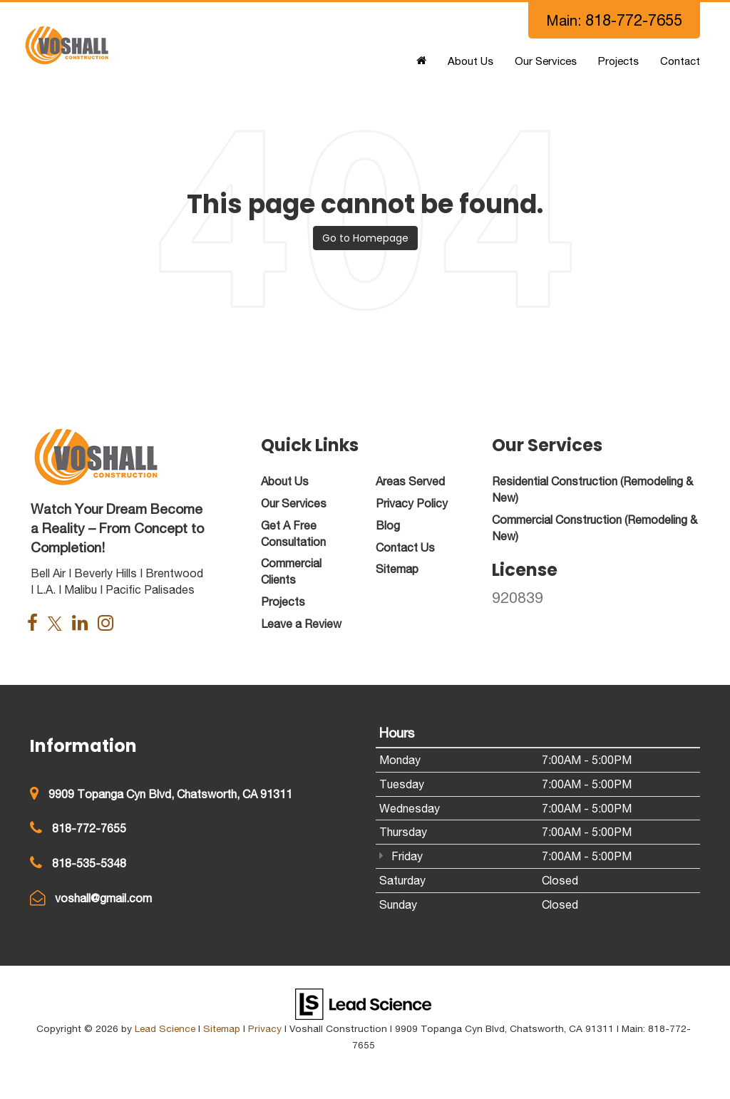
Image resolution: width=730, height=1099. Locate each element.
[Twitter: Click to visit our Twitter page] (58, 624)
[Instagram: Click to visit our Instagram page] (109, 624)
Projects (618, 61)
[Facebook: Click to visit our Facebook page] (36, 624)
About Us (470, 61)
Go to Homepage (365, 238)
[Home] (421, 61)
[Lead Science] (363, 1002)
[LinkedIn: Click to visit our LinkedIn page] (83, 624)
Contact (680, 61)
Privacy (265, 1028)
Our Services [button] (546, 61)
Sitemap (221, 1028)
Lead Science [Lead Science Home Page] (165, 1028)
